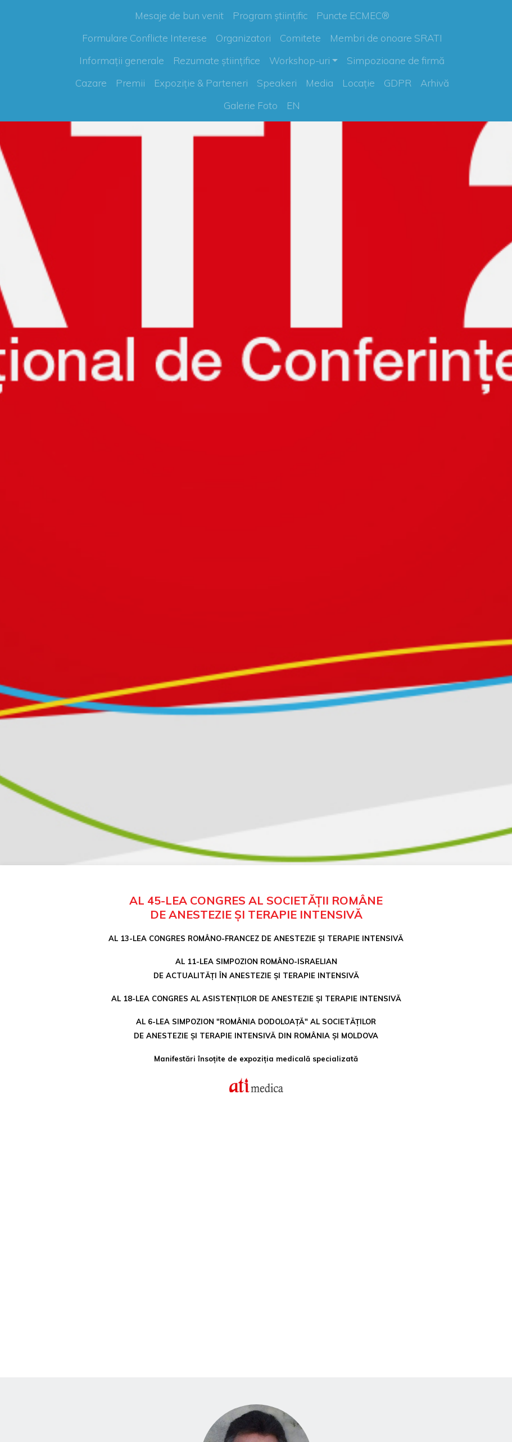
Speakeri (277, 83)
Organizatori (243, 38)
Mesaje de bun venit (179, 15)
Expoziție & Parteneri (201, 83)
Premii (130, 83)
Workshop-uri (299, 60)
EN (293, 105)
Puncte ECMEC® (352, 15)
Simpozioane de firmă (396, 60)
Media (319, 83)
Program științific (270, 15)
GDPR (397, 83)
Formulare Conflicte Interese (144, 38)
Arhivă (434, 83)
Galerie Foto (251, 105)
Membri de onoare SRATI (386, 38)
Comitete (300, 38)
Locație (358, 83)
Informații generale (121, 60)
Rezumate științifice (216, 60)
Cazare (91, 83)
